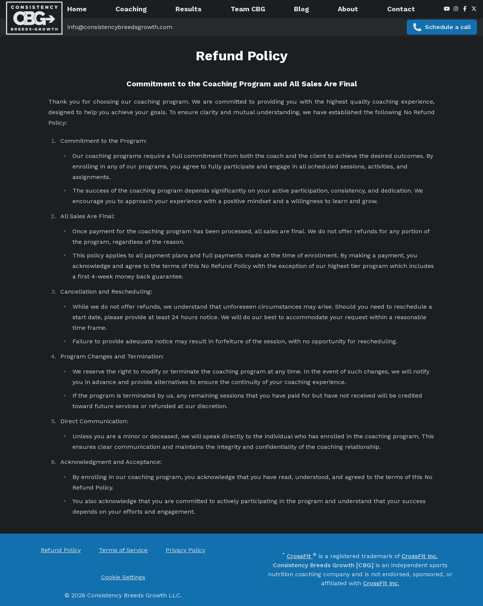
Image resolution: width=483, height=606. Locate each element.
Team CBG (248, 9)
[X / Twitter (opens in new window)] (474, 9)
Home (77, 9)
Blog (301, 9)
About (348, 9)
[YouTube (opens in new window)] (447, 9)
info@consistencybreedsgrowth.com (119, 27)
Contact (401, 9)
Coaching (131, 9)
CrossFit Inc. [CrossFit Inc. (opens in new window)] (419, 556)
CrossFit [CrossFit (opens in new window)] (300, 556)
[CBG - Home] (34, 18)
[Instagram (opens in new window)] (456, 9)
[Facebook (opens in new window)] (465, 9)
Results (188, 9)
